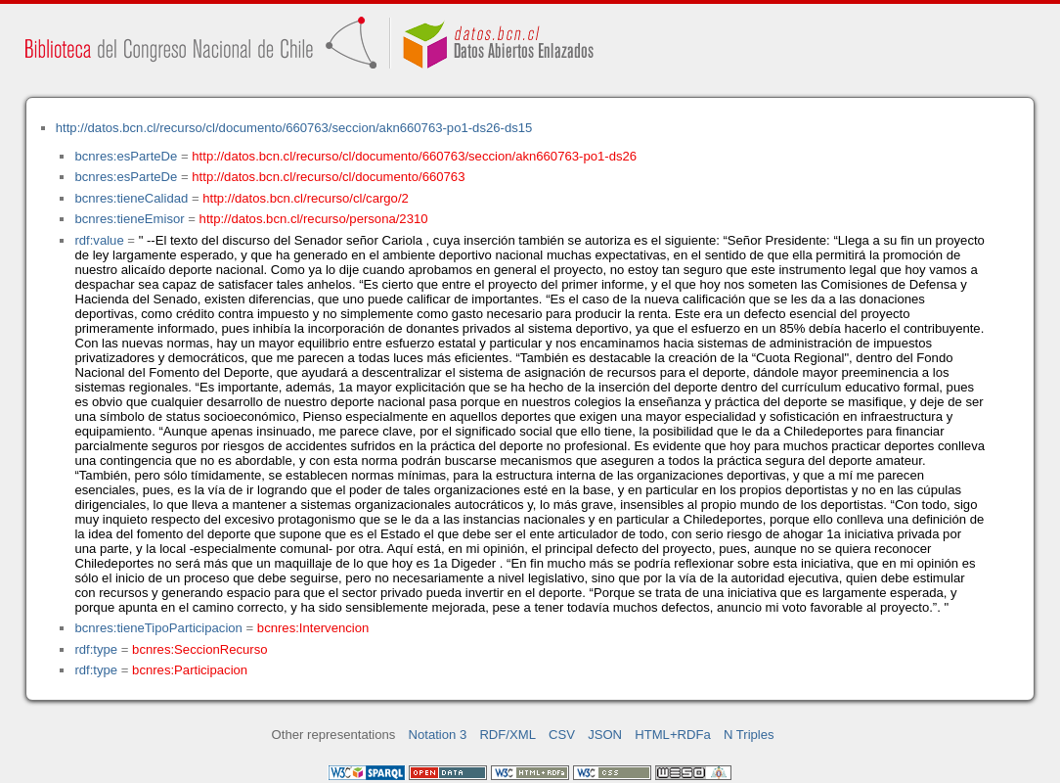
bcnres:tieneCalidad (131, 198)
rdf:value (98, 240)
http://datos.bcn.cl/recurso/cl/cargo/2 (305, 198)
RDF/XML (507, 734)
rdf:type (95, 649)
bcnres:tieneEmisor (129, 218)
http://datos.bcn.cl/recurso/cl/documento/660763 (328, 176)
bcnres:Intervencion (313, 628)
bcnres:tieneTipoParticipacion (158, 628)
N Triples (749, 734)
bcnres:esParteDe (125, 156)
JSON (605, 734)
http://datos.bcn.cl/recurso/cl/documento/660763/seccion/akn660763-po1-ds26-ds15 (294, 127)
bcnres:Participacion (189, 670)
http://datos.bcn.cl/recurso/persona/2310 (313, 218)
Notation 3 (438, 734)
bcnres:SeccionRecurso (199, 649)
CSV (562, 734)
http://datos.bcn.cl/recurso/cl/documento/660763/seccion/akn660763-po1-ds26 (414, 156)
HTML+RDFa (673, 734)
